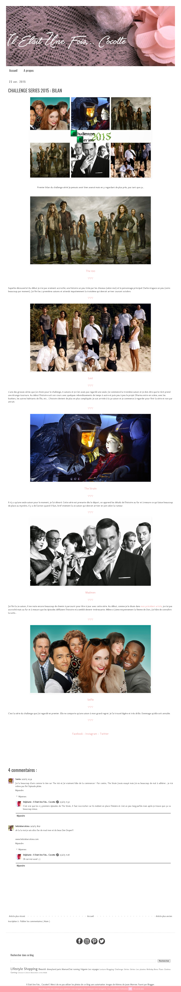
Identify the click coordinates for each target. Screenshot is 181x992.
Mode (45, 972)
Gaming (14, 972)
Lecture (103, 969)
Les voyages (93, 969)
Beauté (42, 969)
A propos (29, 70)
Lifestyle (17, 969)
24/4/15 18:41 (35, 826)
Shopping (30, 969)
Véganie (83, 969)
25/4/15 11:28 (64, 855)
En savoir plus (138, 989)
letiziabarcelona (22, 826)
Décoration (34, 972)
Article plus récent (17, 916)
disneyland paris (54, 969)
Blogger (151, 984)
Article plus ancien (164, 916)
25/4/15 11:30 (65, 802)
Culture (27, 972)
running (76, 969)
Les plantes (141, 969)
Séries (132, 969)
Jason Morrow (131, 984)
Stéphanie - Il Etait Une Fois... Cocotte (39, 802)
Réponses (22, 796)
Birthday (150, 969)
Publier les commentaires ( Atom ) (35, 921)
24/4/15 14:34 (27, 779)
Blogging (110, 969)
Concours (21, 972)
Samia (18, 779)
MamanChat (67, 969)
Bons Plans (158, 969)
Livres (40, 972)
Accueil (13, 70)
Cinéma (167, 969)
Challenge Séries (122, 969)
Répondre (19, 790)
